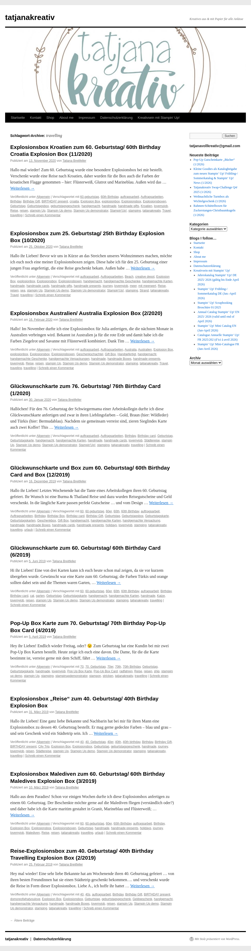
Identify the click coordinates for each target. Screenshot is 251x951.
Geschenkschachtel (89, 354)
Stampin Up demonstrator (91, 210)
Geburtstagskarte (22, 440)
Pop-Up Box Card (106, 671)
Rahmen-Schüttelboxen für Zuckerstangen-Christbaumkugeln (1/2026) (214, 210)
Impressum (87, 118)
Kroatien (146, 206)
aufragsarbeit (150, 591)
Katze (161, 596)
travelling (16, 215)
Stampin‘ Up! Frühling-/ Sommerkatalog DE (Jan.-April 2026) (216, 293)
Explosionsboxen (154, 201)
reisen (24, 210)
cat (32, 596)
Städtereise (152, 440)
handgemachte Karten (157, 281)
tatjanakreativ (30, 17)
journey (107, 286)
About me (66, 118)
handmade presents (87, 286)
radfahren (125, 671)
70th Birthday (132, 666)
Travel (166, 210)
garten (40, 596)
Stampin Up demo (59, 210)
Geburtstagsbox (38, 206)
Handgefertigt (127, 354)
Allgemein (43, 197)
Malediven (33, 833)
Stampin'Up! (118, 210)
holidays (111, 525)
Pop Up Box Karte (79, 671)
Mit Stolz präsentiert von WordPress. (217, 939)
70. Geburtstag (95, 666)
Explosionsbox (131, 201)
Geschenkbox (46, 520)
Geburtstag (17, 206)
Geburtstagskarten (23, 520)
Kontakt (35, 118)
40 (81, 742)
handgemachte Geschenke (122, 281)
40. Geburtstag (95, 742)
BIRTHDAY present (55, 201)
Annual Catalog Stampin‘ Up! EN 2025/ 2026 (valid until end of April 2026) (218, 316)
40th (118, 742)
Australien (145, 349)
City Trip (43, 746)
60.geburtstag (89, 197)
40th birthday (131, 742)
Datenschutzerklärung (116, 118)
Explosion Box (90, 201)
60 (81, 511)
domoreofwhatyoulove (25, 899)
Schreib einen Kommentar (43, 215)
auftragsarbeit (129, 197)
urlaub (28, 530)
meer (133, 286)
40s (87, 894)
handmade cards (37, 286)
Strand (144, 290)
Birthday (15, 201)
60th (116, 511)
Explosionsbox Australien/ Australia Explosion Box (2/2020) (86, 313)
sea (22, 290)
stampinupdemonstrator (71, 676)
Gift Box (110, 354)
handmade (109, 206)
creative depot (144, 276)
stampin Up (38, 210)
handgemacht (90, 206)
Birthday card (147, 436)
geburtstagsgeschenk (65, 206)
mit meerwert (147, 286)
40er (110, 742)
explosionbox (111, 201)
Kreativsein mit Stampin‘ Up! (159, 118)
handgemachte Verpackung (141, 520)
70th (118, 666)
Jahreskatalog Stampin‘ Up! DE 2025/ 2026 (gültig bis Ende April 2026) (218, 279)
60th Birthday (110, 197)
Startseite (18, 118)
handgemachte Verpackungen (69, 359)
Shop (50, 118)
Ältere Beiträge (22, 920)
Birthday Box (56, 516)
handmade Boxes (119, 359)
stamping (134, 210)
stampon (95, 676)
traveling (16, 368)
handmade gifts (128, 206)
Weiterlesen (22, 188)
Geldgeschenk (142, 899)
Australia (131, 349)
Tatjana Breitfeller (74, 161)
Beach (129, 276)
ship (157, 671)
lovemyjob (161, 206)
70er (110, 666)
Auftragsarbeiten (152, 197)
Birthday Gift (31, 201)
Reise (14, 210)
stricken (108, 676)
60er (109, 511)
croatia (74, 201)
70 (81, 666)
